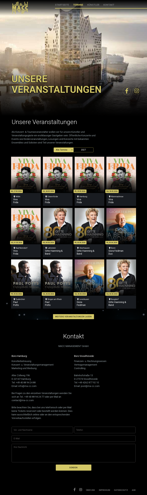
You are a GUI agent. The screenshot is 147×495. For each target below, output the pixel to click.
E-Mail (17, 438)
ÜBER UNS (90, 490)
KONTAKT (108, 4)
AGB (134, 490)
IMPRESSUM (104, 490)
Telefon (79, 430)
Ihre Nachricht (20, 447)
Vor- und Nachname (23, 430)
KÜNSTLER (93, 4)
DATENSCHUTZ (121, 490)
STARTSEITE (62, 4)
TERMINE (78, 4)
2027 (83, 150)
